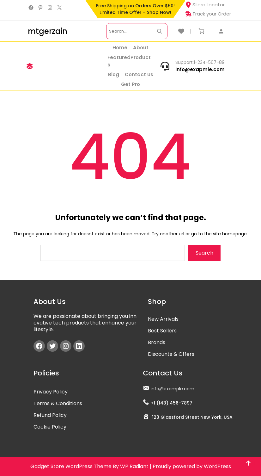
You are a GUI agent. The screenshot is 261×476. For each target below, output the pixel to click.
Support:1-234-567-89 (200, 62)
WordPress (217, 466)
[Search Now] (159, 31)
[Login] (224, 31)
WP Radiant (134, 466)
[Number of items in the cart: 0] (201, 31)
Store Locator (205, 4)
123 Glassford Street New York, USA (192, 417)
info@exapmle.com (200, 69)
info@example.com (172, 389)
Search (204, 253)
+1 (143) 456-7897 (171, 403)
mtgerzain (47, 31)
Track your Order (208, 13)
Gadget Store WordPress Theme (71, 466)
